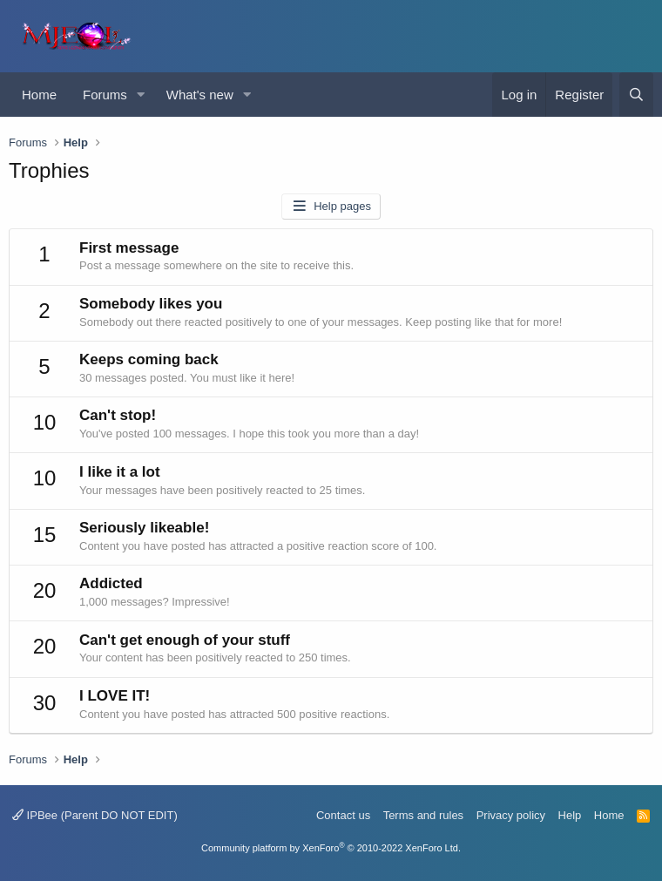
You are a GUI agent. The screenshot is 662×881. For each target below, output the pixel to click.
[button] (141, 94)
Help (570, 815)
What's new (199, 94)
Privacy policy (510, 815)
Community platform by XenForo (331, 848)
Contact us (343, 815)
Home (39, 94)
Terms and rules (423, 815)
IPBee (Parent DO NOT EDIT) (95, 815)
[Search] (636, 94)
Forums (105, 94)
